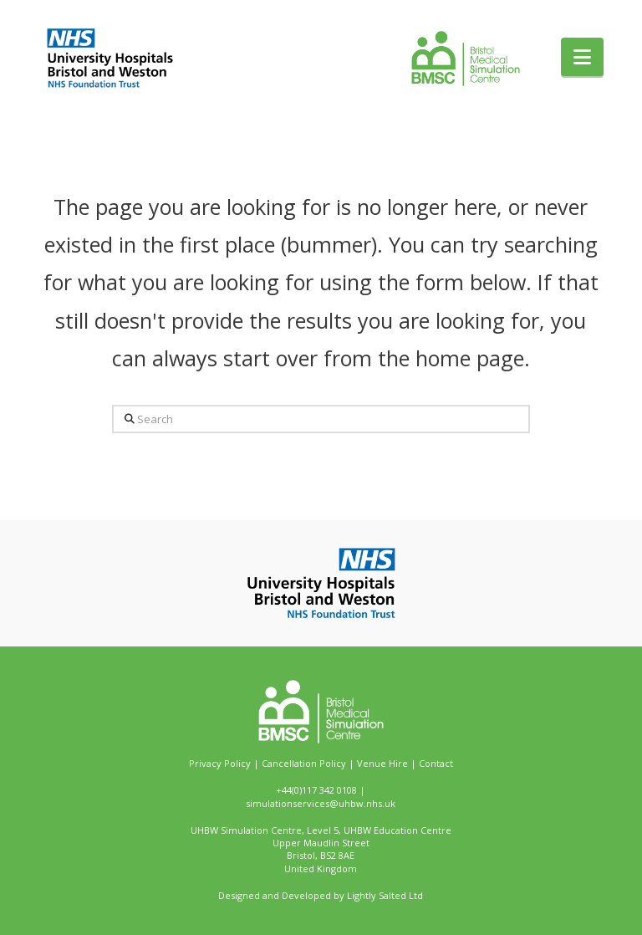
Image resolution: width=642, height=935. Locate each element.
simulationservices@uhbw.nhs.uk (320, 803)
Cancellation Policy (304, 763)
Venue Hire (382, 763)
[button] (582, 57)
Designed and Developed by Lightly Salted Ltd (320, 895)
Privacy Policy (220, 763)
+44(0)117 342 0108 (316, 790)
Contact (436, 763)
